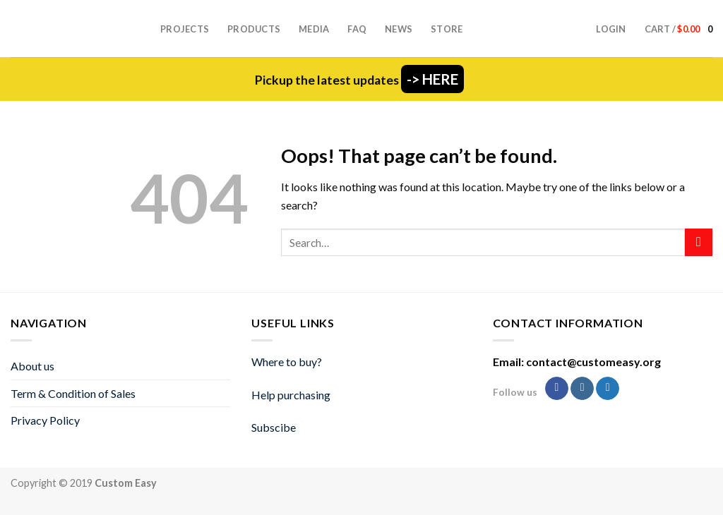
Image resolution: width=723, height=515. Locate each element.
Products (253, 29)
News (398, 29)
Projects (184, 29)
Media (314, 29)
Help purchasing (290, 394)
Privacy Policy (45, 420)
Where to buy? (286, 361)
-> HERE (432, 79)
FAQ (356, 29)
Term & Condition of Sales (73, 393)
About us (32, 365)
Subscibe (273, 427)
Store (446, 29)
